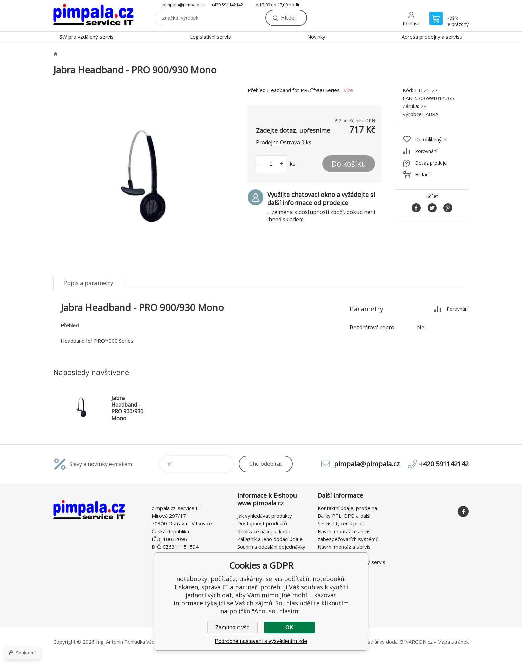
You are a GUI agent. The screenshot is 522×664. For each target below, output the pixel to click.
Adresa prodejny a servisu (432, 36)
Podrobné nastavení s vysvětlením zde (261, 641)
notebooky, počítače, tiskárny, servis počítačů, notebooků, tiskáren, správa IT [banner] (93, 15)
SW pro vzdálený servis (87, 36)
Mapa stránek (453, 641)
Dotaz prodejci (431, 163)
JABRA (431, 114)
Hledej (288, 17)
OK (289, 627)
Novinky (316, 36)
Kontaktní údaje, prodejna (347, 508)
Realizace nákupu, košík (263, 531)
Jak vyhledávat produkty (264, 515)
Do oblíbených (430, 139)
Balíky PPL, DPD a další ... (346, 515)
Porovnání (426, 151)
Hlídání (422, 174)
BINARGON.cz (416, 641)
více (348, 90)
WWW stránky (368, 641)
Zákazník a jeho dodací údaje (270, 539)
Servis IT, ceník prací (341, 523)
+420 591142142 (227, 5)
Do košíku (348, 163)
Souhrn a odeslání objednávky (271, 546)
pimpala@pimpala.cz (183, 5)
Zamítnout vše (232, 627)
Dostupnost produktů (262, 523)
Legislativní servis (210, 36)
